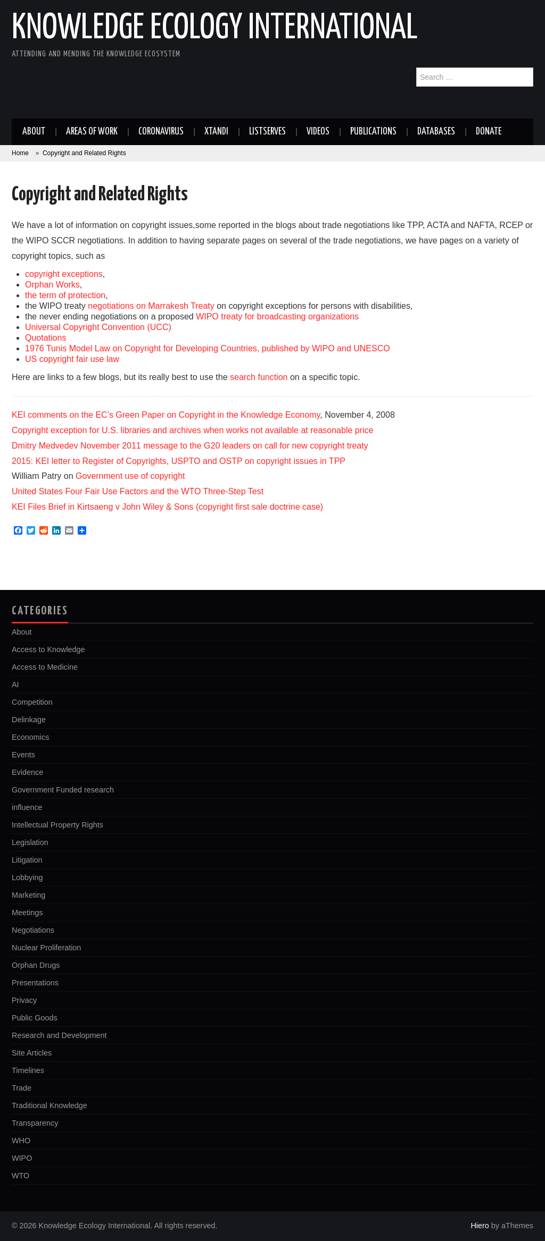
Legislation (30, 842)
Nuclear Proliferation (46, 947)
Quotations (45, 337)
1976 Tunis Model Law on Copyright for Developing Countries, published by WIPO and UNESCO (207, 348)
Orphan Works (52, 284)
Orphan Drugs (36, 965)
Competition (32, 702)
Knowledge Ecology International (215, 29)
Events (23, 754)
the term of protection (65, 295)
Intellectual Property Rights (57, 825)
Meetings (27, 912)
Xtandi (216, 132)
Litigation (27, 860)
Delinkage (29, 719)
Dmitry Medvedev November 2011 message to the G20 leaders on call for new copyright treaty (190, 445)
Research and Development (59, 1035)
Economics (30, 737)
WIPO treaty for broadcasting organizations (277, 316)
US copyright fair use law (72, 359)
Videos (318, 132)
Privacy (24, 1000)
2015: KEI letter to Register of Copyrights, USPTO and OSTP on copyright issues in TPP (178, 461)
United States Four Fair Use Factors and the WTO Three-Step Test (137, 491)
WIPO (22, 1158)
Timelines (28, 1070)
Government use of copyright (130, 475)
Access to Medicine (45, 667)
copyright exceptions (64, 273)
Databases (436, 132)
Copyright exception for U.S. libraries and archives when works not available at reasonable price (192, 430)
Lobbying (27, 877)
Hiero (479, 1225)
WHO (21, 1140)
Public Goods (34, 1018)
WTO (20, 1175)
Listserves (267, 132)
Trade (21, 1088)
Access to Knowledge (48, 649)
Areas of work (92, 132)
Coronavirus (161, 132)
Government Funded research (63, 790)
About (33, 132)
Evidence (27, 772)
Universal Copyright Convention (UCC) (98, 327)
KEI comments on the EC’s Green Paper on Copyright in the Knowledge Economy (166, 414)
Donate (488, 132)
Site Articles (32, 1053)
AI (15, 684)
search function (259, 377)
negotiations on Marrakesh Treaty (151, 305)
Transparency (35, 1123)
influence (27, 807)
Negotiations (33, 930)
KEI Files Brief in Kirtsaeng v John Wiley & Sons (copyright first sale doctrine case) (167, 506)
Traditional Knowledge (49, 1105)
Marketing (28, 895)
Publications (373, 132)
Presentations (35, 982)
